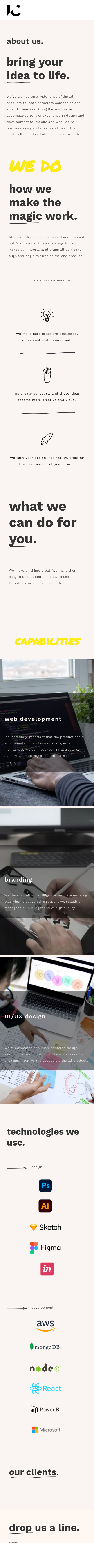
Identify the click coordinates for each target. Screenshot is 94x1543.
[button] (83, 11)
